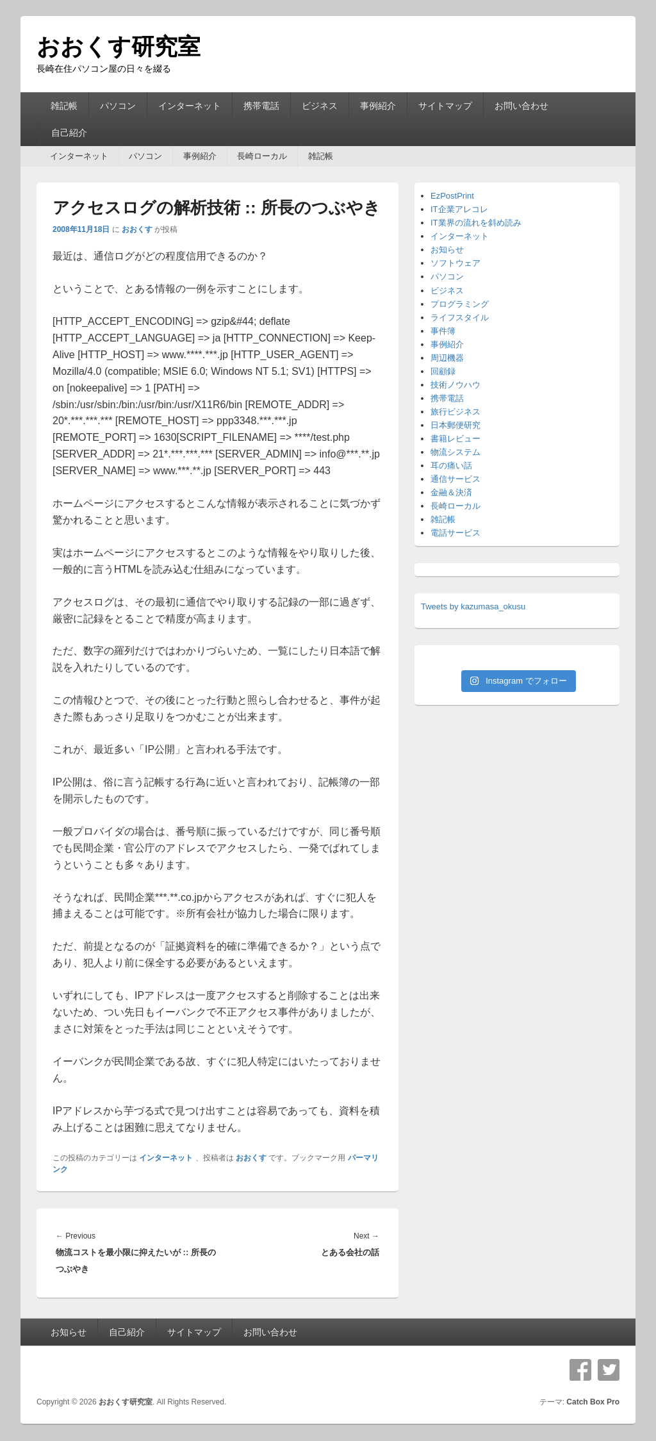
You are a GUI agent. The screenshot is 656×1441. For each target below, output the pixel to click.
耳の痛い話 (451, 465)
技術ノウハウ (455, 385)
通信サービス (455, 479)
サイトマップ (445, 106)
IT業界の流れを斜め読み (475, 222)
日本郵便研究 (455, 425)
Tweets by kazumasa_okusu (473, 606)
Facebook (580, 1370)
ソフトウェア (455, 263)
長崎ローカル (262, 156)
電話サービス (455, 533)
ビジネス (320, 106)
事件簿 (442, 331)
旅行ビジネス (455, 411)
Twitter (608, 1370)
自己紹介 (69, 133)
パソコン (118, 106)
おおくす (137, 229)
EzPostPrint (452, 196)
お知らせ (447, 249)
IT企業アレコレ (459, 209)
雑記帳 (64, 106)
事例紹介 (378, 106)
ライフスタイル (459, 317)
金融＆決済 (451, 492)
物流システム (455, 452)
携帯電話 (261, 106)
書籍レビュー (455, 438)
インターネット (189, 106)
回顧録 (442, 371)
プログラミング (459, 304)
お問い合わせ (521, 106)
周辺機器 (447, 358)
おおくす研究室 (119, 46)
